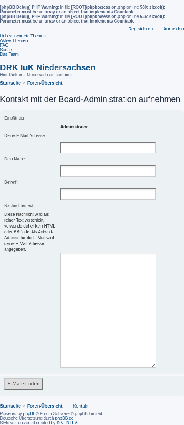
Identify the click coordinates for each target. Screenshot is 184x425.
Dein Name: (15, 159)
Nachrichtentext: (19, 205)
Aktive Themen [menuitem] (14, 40)
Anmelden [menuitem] (173, 28)
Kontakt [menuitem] (80, 395)
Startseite (10, 395)
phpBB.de (64, 408)
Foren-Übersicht (45, 395)
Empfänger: (15, 118)
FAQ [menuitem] (4, 45)
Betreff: (11, 182)
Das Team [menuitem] (9, 54)
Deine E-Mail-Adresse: (25, 135)
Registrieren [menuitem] (140, 28)
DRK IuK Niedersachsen (48, 67)
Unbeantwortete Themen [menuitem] (23, 36)
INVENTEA (67, 412)
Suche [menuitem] (6, 50)
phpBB (29, 403)
